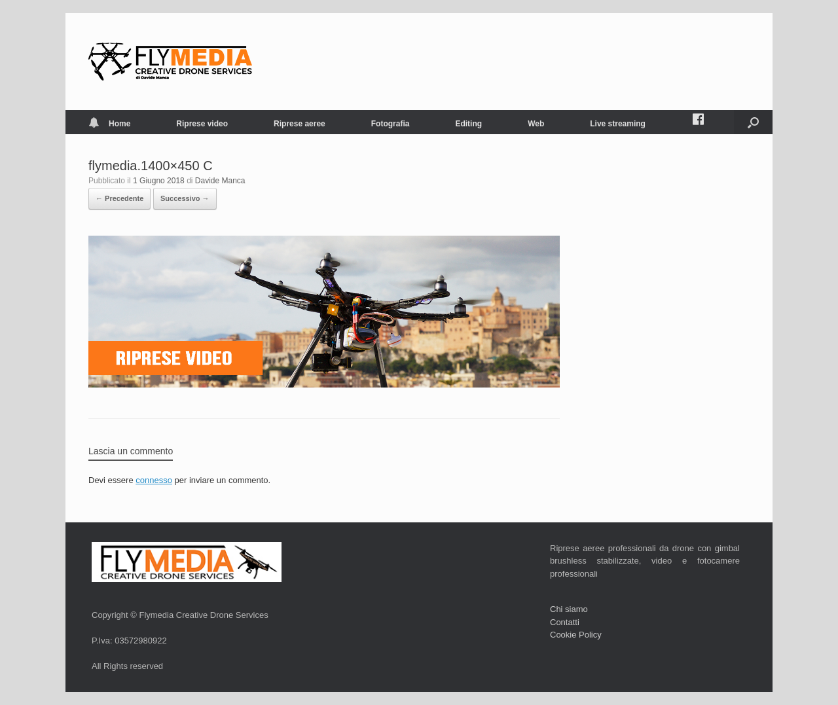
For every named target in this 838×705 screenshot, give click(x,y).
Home (109, 123)
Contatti (564, 622)
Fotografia (390, 123)
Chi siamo (569, 609)
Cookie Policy (576, 635)
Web (536, 123)
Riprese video (202, 123)
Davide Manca (220, 180)
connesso (154, 480)
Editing (468, 123)
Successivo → (185, 198)
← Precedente (119, 198)
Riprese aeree (299, 123)
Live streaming (618, 123)
